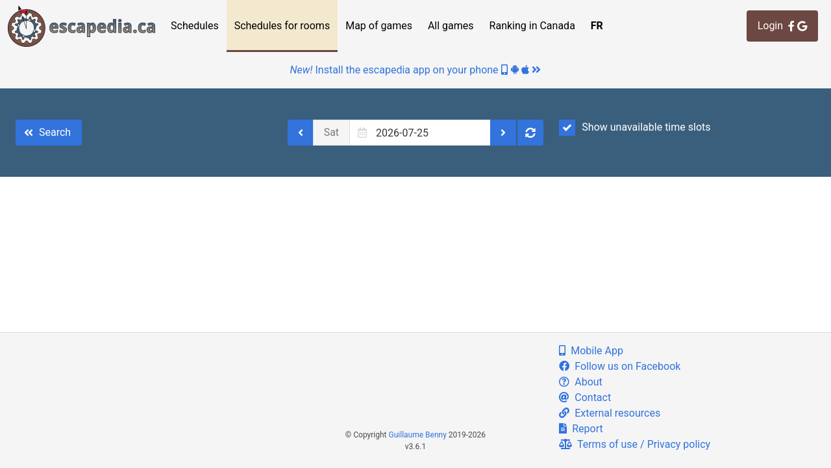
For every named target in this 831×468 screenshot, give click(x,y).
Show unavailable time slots (634, 127)
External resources (609, 413)
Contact (585, 397)
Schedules (195, 26)
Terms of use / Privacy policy (634, 444)
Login (782, 26)
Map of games (378, 26)
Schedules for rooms (282, 26)
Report (580, 428)
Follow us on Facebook (619, 366)
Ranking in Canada (532, 26)
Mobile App (591, 350)
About (580, 382)
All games (451, 26)
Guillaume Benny (418, 434)
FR (597, 26)
